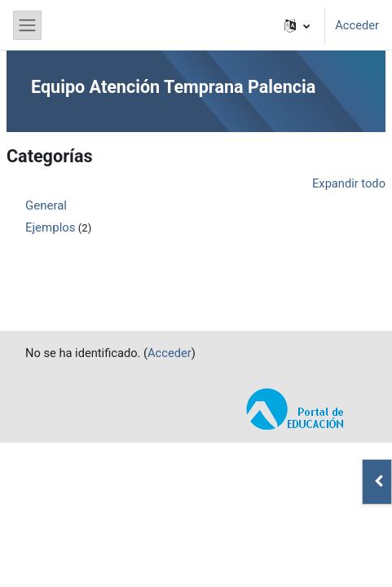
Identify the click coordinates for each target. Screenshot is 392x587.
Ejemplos (50, 227)
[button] (297, 25)
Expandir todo (348, 183)
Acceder (357, 25)
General (46, 205)
